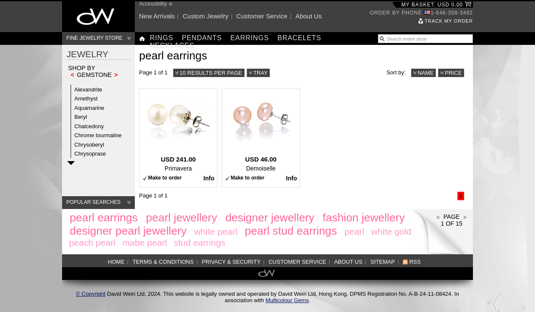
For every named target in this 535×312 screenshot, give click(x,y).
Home (116, 262)
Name (426, 73)
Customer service (261, 16)
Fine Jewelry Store (94, 38)
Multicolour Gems (287, 300)
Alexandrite (88, 89)
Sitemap (383, 262)
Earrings (249, 37)
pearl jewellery (181, 217)
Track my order (449, 21)
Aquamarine (89, 108)
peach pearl (92, 242)
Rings (161, 37)
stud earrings (199, 242)
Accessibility (153, 4)
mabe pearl (144, 242)
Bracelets (299, 37)
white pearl (216, 231)
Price (453, 73)
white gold (391, 231)
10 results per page (211, 73)
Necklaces (172, 45)
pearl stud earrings (291, 230)
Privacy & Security (231, 262)
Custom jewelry (206, 16)
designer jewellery (269, 217)
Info (208, 178)
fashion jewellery (364, 217)
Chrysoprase (90, 153)
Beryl (80, 117)
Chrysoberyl (89, 144)
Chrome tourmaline (98, 135)
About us (308, 16)
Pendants (202, 37)
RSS (415, 262)
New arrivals (157, 16)
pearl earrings (104, 217)
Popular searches (93, 202)
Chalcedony (89, 126)
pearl (354, 231)
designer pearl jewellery (128, 230)
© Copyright (91, 294)
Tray (260, 73)
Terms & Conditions (163, 262)
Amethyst (86, 98)
